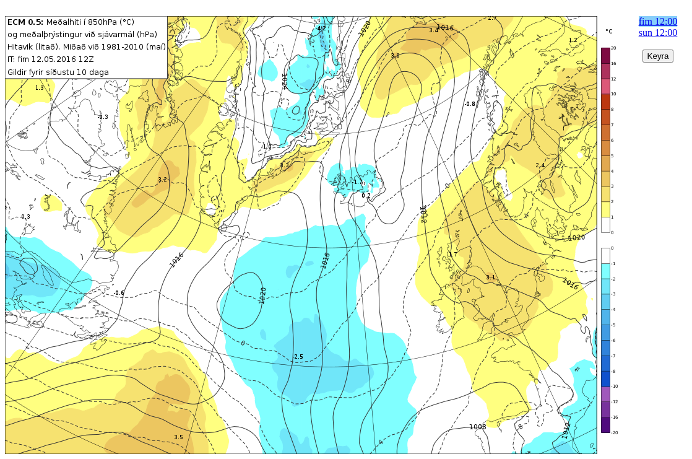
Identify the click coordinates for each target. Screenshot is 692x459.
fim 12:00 (658, 21)
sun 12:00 (658, 32)
